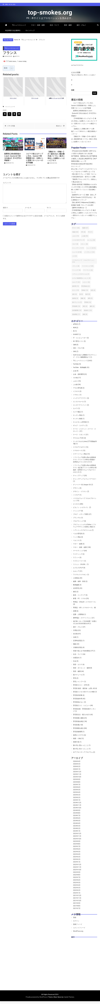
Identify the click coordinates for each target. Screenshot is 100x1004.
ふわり (75, 381)
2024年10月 (77, 808)
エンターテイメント (80, 405)
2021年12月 (77, 895)
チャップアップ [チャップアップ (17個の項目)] (78, 248)
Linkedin (19, 114)
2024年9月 (76, 810)
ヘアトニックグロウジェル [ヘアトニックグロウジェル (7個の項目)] (80, 274)
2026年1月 (76, 769)
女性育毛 (76, 588)
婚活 (74, 592)
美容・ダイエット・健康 (81, 668)
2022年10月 (77, 870)
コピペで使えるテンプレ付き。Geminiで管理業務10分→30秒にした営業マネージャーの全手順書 (34, 158)
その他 (75, 378)
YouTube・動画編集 (79, 367)
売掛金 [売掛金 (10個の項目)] (85, 290)
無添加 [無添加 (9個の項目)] (75, 298)
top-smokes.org (50, 12)
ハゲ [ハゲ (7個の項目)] (74, 256)
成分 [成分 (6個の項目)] (74, 294)
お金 (74, 371)
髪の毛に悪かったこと (80, 745)
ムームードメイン (77, 65)
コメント (7, 183)
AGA (74, 327)
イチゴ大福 (11, 126)
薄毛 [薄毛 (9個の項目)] (85, 306)
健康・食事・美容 (79, 581)
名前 (5, 207)
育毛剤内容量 (77, 695)
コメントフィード (79, 928)
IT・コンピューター (80, 338)
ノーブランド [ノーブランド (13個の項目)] (89, 252)
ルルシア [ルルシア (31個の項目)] (76, 282)
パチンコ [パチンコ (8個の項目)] (75, 266)
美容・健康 (68, 25)
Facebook (5, 114)
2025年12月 (77, 772)
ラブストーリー (78, 561)
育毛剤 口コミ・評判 (80, 685)
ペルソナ (76, 540)
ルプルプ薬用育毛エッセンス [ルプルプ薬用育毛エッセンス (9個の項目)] (81, 278)
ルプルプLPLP (78, 568)
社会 (74, 661)
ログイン (76, 921)
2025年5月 (76, 790)
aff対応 (75, 324)
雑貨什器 (76, 742)
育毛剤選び (77, 725)
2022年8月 (76, 875)
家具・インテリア (79, 595)
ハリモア (76, 495)
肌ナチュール (77, 675)
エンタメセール (78, 401)
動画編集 (76, 585)
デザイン (76, 488)
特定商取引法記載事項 (12, 30)
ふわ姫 (75, 384)
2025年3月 (76, 795)
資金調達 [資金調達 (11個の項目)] (76, 314)
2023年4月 (76, 854)
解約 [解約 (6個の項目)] (92, 306)
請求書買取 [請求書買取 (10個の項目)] (76, 310)
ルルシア (76, 571)
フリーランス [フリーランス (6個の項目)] (88, 270)
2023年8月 (76, 844)
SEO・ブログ (77, 348)
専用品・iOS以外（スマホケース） (85, 602)
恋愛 (74, 611)
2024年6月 (76, 818)
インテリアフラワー (80, 398)
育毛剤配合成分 (78, 728)
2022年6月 (76, 880)
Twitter (10, 114)
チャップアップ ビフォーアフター (84, 479)
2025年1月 (76, 800)
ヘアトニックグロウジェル (82, 530)
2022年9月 (76, 872)
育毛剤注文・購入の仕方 (81, 714)
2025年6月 (76, 787)
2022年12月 (77, 864)
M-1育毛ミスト (78, 341)
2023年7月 (76, 846)
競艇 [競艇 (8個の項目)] (83, 298)
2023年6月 (76, 849)
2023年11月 (77, 836)
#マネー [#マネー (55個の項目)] (76, 228)
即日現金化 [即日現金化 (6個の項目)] (86, 286)
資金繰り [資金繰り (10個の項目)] (88, 310)
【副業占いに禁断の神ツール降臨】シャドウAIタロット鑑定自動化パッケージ (84, 131)
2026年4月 (76, 761)
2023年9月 (76, 841)
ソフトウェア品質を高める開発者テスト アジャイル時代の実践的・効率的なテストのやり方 (84, 459)
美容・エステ (77, 664)
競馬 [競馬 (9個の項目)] (90, 298)
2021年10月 (77, 900)
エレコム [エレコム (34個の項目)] (91, 240)
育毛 (74, 678)
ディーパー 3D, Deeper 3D (82, 485)
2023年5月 (76, 852)
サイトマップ (30, 30)
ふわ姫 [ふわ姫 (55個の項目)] (85, 236)
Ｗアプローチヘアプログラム (83, 752)
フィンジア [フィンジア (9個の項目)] (76, 270)
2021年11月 (77, 898)
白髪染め (76, 658)
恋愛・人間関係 (78, 614)
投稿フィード (77, 924)
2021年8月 (76, 906)
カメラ (75, 408)
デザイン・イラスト (80, 491)
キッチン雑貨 (77, 419)
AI (74, 331)
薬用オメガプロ (78, 735)
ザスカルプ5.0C (78, 438)
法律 (74, 637)
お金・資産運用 (78, 374)
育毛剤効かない (78, 702)
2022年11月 (77, 867)
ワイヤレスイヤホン (80, 574)
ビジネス (76, 504)
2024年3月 (76, 826)
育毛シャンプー (78, 681)
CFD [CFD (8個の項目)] (83, 232)
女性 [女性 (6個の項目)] (93, 290)
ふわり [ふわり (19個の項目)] (75, 236)
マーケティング (78, 551)
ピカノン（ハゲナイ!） (81, 507)
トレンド (7, 106)
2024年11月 (77, 805)
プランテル (77, 518)
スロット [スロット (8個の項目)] (84, 244)
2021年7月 (76, 908)
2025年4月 (76, 792)
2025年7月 (76, 784)
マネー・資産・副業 (38, 25)
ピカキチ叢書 (75, 72)
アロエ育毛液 (77, 388)
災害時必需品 (77, 640)
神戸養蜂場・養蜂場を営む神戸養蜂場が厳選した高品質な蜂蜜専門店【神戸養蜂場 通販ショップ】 (84, 158)
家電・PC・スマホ (79, 598)
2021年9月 (76, 903)
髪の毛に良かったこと (80, 749)
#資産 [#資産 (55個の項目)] (75, 232)
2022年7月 (76, 877)
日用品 (75, 630)
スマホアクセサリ (79, 447)
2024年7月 (76, 815)
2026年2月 (76, 766)
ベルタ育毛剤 (77, 533)
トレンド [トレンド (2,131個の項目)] (91, 248)
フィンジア (77, 511)
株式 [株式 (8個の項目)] (88, 294)
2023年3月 (76, 857)
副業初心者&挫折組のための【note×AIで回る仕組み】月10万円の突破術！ (83, 113)
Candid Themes (69, 997)
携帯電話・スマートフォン (82, 618)
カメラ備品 (77, 412)
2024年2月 (76, 828)
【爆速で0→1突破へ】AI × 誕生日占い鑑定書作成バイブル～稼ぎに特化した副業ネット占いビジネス (56, 156)
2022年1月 (76, 893)
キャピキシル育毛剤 (80, 422)
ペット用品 (77, 537)
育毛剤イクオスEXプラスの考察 (84, 692)
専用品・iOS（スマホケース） (83, 607)
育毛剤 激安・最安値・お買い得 (84, 688)
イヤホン (76, 395)
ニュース (12, 106)
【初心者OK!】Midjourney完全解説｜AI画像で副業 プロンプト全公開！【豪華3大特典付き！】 (83, 205)
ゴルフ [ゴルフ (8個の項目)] (75, 244)
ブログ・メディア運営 (80, 514)
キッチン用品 (77, 415)
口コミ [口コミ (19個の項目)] (75, 290)
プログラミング (78, 521)
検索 (72, 90)
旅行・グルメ (81, 25)
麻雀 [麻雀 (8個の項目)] (85, 314)
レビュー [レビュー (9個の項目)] (86, 282)
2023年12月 (77, 833)
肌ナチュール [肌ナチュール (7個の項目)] (77, 302)
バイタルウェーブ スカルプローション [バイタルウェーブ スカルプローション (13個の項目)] (83, 261)
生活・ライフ (54, 25)
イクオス (76, 391)
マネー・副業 (77, 544)
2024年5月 (76, 821)
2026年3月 (76, 764)
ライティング (77, 554)
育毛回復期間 (77, 732)
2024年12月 (77, 802)
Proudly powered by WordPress (36, 997)
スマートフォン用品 (80, 454)
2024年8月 (76, 813)
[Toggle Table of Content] (10, 68)
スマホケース (77, 450)
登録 (74, 917)
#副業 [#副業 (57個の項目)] (85, 228)
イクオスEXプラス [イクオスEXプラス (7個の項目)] (78, 240)
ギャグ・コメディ (79, 425)
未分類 (75, 634)
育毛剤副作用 (77, 699)
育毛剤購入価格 (78, 718)
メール (28, 207)
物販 (74, 644)
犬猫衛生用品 (77, 647)
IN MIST (76, 334)
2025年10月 (77, 777)
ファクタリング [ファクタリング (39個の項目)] (87, 266)
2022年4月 (76, 885)
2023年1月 (76, 862)
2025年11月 (77, 774)
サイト (49, 207)
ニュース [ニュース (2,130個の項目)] (77, 252)
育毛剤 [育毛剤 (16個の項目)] (87, 302)
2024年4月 (76, 823)
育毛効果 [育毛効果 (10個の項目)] (76, 306)
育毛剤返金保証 (78, 721)
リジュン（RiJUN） (79, 564)
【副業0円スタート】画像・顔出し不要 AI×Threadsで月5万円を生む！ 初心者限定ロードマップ (83, 197)
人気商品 (76, 578)
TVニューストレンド (19, 25)
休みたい (59, 126)
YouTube (76, 364)
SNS (74, 351)
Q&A (74, 345)
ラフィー (76, 557)
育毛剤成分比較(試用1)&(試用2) (81, 164)
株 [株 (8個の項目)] (81, 294)
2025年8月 (76, 782)
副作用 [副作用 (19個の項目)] (75, 286)
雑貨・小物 (77, 738)
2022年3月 (76, 888)
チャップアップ (78, 475)
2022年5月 (76, 882)
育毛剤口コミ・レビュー (81, 705)
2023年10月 (77, 839)
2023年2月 (76, 859)
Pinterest (15, 114)
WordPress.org (78, 931)
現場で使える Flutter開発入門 (83, 651)
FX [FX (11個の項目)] (90, 232)
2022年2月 (76, 890)
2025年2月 (76, 797)
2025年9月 (76, 779)
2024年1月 (76, 831)
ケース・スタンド (79, 434)
